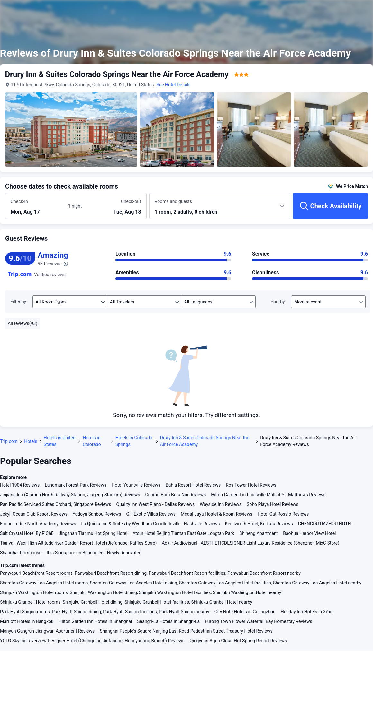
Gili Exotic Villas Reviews (151, 514)
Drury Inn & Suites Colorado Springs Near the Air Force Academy (204, 441)
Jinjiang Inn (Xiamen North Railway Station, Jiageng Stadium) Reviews (70, 494)
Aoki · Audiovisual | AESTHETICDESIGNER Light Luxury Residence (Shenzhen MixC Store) (250, 542)
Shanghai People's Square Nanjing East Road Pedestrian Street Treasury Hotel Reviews (186, 631)
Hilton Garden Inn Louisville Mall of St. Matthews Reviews (268, 494)
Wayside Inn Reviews (220, 504)
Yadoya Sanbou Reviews (97, 514)
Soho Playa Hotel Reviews (272, 504)
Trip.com (9, 441)
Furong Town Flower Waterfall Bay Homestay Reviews (258, 621)
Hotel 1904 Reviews (20, 485)
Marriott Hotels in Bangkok (26, 621)
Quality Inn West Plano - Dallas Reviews (155, 504)
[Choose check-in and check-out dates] (37, 206)
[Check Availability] (330, 206)
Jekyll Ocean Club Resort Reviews (34, 514)
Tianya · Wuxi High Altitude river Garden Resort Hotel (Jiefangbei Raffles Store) (78, 542)
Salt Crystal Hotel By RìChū (27, 533)
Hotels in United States (60, 441)
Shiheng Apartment (258, 533)
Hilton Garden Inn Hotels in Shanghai (95, 621)
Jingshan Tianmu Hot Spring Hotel (93, 533)
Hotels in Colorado (92, 441)
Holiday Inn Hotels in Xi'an (306, 611)
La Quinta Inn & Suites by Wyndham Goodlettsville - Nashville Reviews (150, 523)
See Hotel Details (174, 84)
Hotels (30, 441)
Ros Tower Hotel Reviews (251, 485)
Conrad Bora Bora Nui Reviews (175, 494)
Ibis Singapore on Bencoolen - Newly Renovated (94, 552)
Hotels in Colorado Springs (133, 441)
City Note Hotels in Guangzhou (245, 611)
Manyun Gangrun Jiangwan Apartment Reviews (47, 631)
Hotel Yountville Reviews (136, 485)
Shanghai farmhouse (20, 552)
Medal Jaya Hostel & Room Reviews (216, 514)
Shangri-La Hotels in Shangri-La (168, 621)
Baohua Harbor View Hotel (309, 533)
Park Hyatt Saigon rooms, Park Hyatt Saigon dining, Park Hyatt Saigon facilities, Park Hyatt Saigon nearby (104, 611)
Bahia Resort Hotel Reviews (193, 485)
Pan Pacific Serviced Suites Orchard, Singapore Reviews (55, 504)
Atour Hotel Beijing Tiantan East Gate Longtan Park (183, 533)
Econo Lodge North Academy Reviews (38, 523)
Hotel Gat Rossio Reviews (283, 514)
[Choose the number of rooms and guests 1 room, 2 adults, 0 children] (220, 209)
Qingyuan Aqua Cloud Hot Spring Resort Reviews (238, 640)
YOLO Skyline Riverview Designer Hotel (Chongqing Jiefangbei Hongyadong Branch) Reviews (92, 640)
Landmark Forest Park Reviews (75, 485)
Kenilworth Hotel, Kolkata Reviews (259, 523)
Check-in (19, 201)
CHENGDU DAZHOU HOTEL (325, 523)
